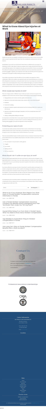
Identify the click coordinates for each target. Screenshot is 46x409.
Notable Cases (23, 386)
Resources (23, 387)
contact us (28, 263)
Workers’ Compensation (23, 397)
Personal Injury (23, 398)
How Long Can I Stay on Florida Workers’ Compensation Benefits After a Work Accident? (22, 227)
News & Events (23, 390)
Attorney (23, 383)
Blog (23, 389)
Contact (23, 391)
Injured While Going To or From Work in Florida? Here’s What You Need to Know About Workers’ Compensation (22, 212)
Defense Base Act (23, 399)
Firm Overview (23, 382)
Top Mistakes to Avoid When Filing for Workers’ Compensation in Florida (19, 219)
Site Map (33, 403)
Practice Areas (23, 384)
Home (23, 380)
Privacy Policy (37, 403)
